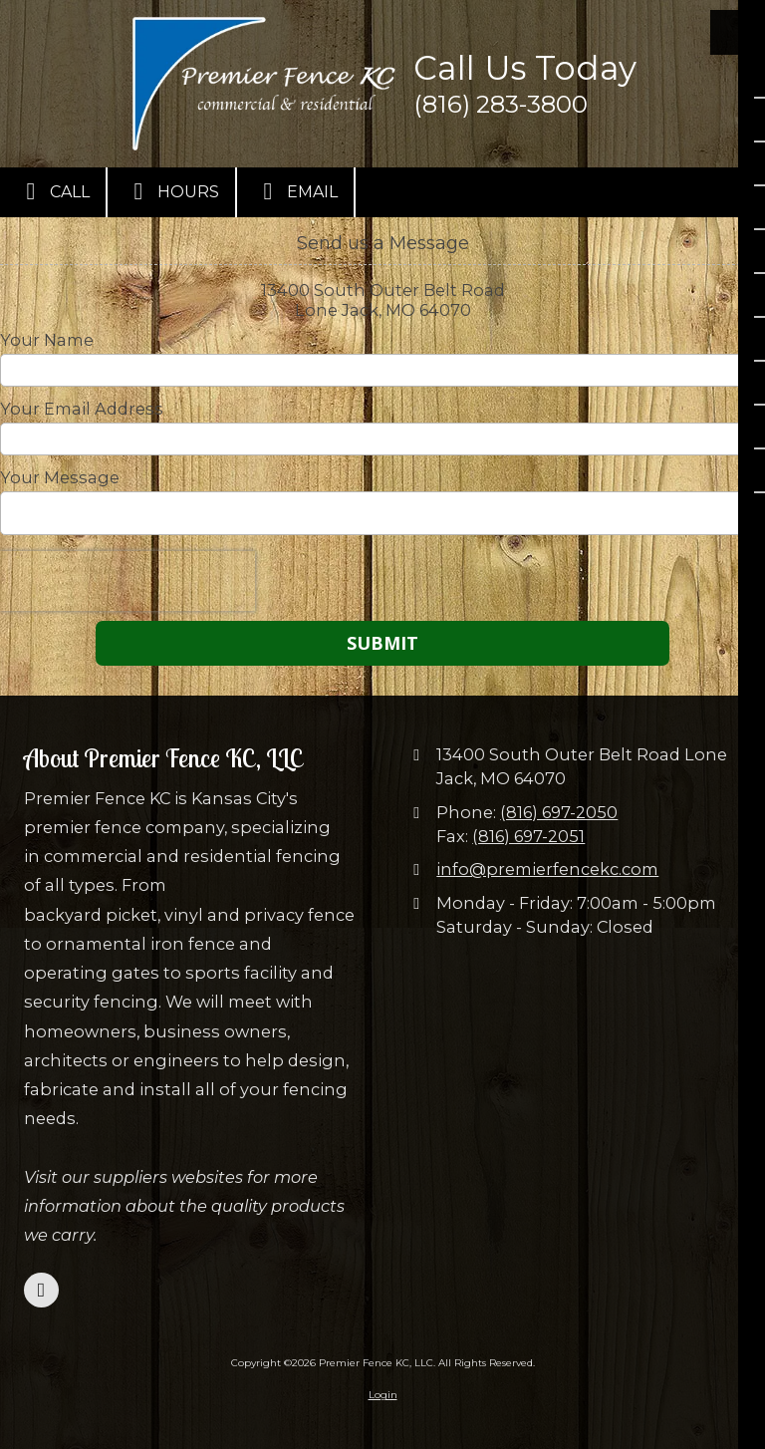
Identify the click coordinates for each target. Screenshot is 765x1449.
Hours (171, 191)
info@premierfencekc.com (547, 869)
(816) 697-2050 (559, 812)
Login (383, 1394)
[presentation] (127, 581)
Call (53, 191)
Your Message (60, 477)
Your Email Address (81, 409)
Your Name (47, 340)
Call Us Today (525, 68)
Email (295, 191)
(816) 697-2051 (528, 836)
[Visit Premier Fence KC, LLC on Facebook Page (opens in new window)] (41, 1290)
